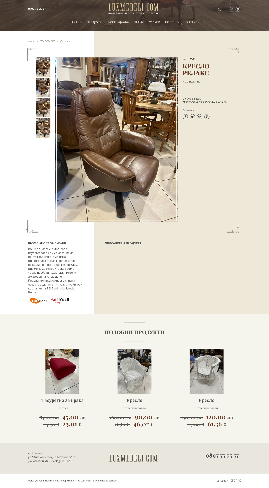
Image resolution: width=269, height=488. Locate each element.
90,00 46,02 (134, 420)
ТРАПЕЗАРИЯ (47, 41)
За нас (139, 22)
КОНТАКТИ (192, 22)
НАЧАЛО (76, 22)
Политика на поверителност (61, 480)
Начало (30, 41)
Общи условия (36, 480)
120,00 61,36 (206, 420)
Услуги (154, 22)
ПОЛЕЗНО (172, 22)
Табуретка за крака (62, 400)
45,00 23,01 (62, 420)
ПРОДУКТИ (94, 22)
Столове (65, 41)
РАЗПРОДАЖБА (118, 22)
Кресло (134, 400)
